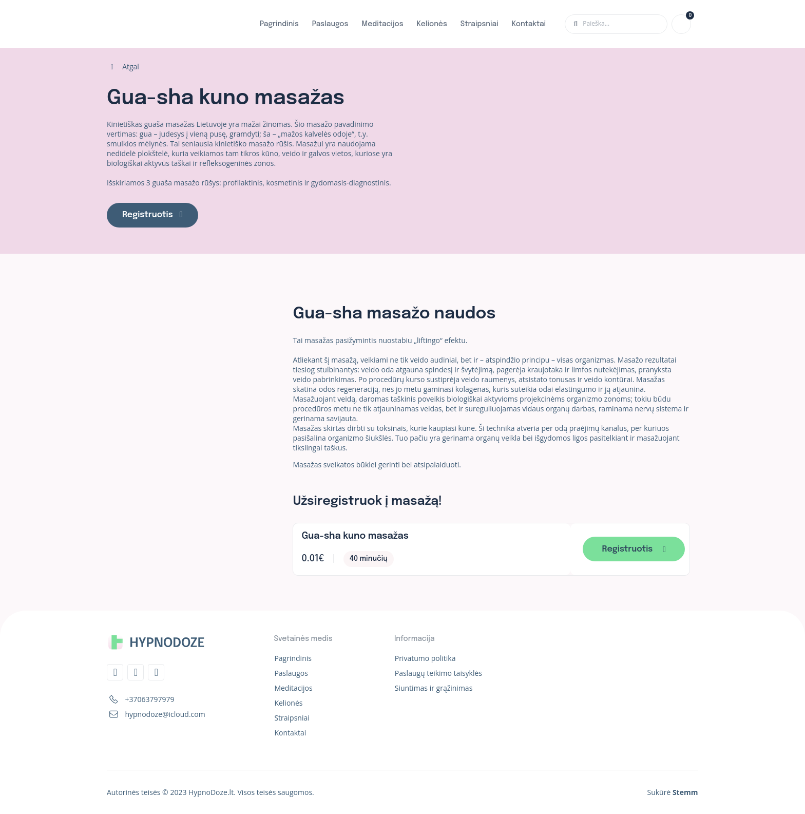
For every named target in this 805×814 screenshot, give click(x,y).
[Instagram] (135, 672)
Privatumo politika (425, 658)
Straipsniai (480, 24)
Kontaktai (529, 24)
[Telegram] (115, 672)
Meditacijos (382, 24)
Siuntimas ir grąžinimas (434, 688)
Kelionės (432, 24)
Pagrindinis (279, 24)
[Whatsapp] (156, 672)
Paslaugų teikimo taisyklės (438, 673)
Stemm (685, 792)
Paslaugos (330, 24)
